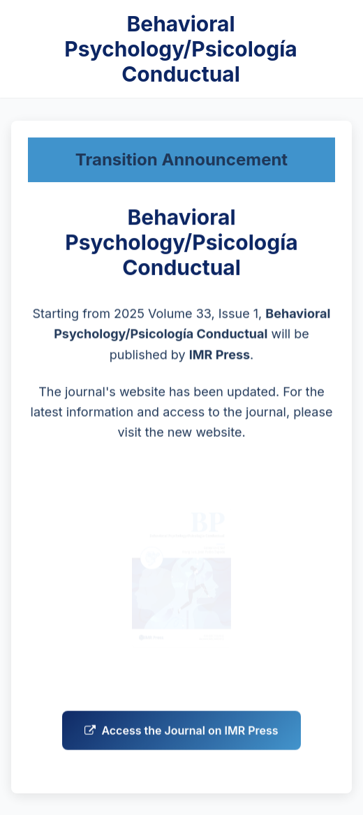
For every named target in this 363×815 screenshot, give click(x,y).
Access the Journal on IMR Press (181, 733)
